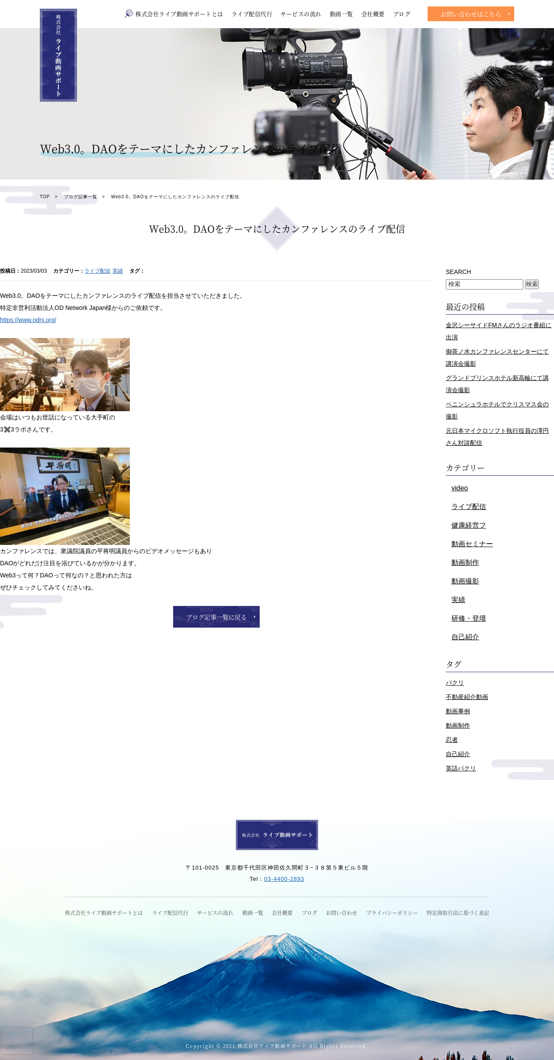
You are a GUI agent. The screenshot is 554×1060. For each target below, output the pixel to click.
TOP (45, 196)
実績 (118, 271)
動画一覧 (341, 14)
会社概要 (373, 14)
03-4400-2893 (284, 879)
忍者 (452, 739)
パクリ (455, 682)
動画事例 (458, 711)
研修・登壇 (468, 618)
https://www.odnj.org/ (28, 319)
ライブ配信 (97, 271)
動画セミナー (472, 544)
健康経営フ (468, 525)
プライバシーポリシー (392, 912)
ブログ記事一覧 (80, 196)
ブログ (402, 14)
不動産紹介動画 (467, 696)
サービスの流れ (301, 14)
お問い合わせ (341, 912)
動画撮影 (465, 581)
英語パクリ (461, 768)
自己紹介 (465, 637)
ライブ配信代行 (252, 14)
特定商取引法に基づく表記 (458, 912)
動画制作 (465, 562)
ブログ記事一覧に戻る (216, 616)
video (459, 488)
